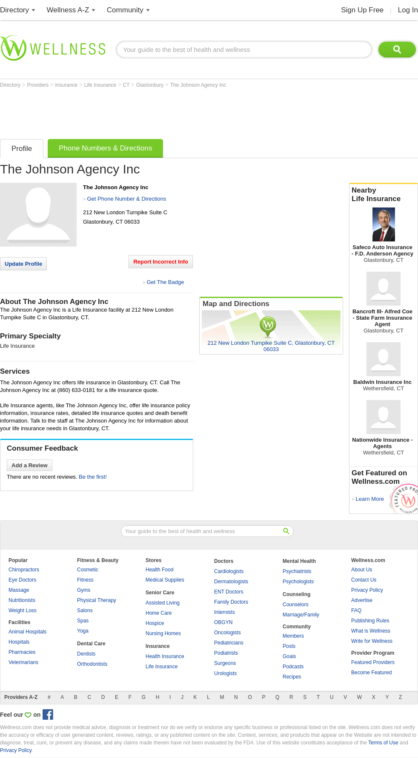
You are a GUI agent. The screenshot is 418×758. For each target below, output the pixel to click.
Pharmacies (22, 652)
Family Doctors (231, 602)
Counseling (296, 594)
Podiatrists (226, 653)
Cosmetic (87, 570)
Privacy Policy (367, 590)
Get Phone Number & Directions (126, 199)
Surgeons (225, 663)
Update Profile (23, 264)
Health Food (159, 570)
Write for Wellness (371, 641)
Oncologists (227, 633)
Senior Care (160, 593)
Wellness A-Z (68, 10)
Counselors (296, 605)
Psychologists (298, 582)
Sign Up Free (362, 10)
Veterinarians (23, 662)
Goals (289, 656)
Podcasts (293, 667)
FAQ (356, 610)
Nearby (383, 194)
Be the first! (93, 477)
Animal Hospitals (27, 632)
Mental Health (299, 561)
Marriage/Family (301, 615)
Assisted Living (163, 603)
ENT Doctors (228, 592)
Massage (19, 590)
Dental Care (91, 644)
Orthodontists (92, 664)
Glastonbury (150, 85)
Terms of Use (383, 743)
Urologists (225, 673)
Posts (289, 646)
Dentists (86, 654)
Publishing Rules (370, 621)
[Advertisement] (155, 111)
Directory (14, 10)
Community (125, 10)
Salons (85, 610)
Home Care (159, 613)
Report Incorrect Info (160, 261)
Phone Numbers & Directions (105, 148)
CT (127, 85)
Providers (38, 85)
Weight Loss (23, 610)
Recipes (292, 677)
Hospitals (19, 642)
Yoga (83, 631)
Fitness (85, 580)
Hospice (155, 623)
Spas (83, 621)
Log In (408, 10)
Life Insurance (101, 85)
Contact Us (363, 580)
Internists (224, 612)
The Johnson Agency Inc (198, 85)
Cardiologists (228, 571)
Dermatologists (231, 582)
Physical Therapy (96, 600)
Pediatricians (228, 643)
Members (293, 636)
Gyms (83, 590)
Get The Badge (165, 282)
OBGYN (223, 622)
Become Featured (371, 673)
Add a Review (29, 465)
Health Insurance (165, 656)
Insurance (67, 85)
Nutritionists (22, 600)
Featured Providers (373, 662)
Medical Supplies (165, 580)
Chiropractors (24, 570)
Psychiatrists (297, 571)
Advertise (361, 600)
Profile (21, 149)
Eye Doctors (22, 580)
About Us (361, 570)
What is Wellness (370, 631)
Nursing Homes (163, 633)
